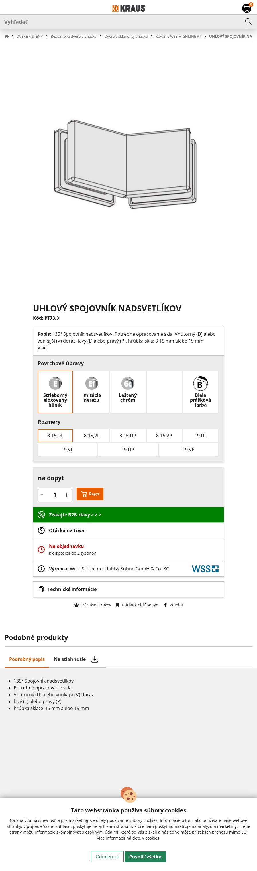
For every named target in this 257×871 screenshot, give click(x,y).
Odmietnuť (107, 857)
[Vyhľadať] (128, 21)
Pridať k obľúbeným (138, 605)
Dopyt (94, 493)
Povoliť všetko (145, 857)
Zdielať (173, 605)
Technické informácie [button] (72, 589)
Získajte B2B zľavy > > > (75, 515)
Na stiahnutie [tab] (70, 659)
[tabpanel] (128, 733)
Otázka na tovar (67, 530)
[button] (10, 36)
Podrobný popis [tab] (27, 659)
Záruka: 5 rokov (92, 605)
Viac (42, 348)
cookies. (152, 838)
